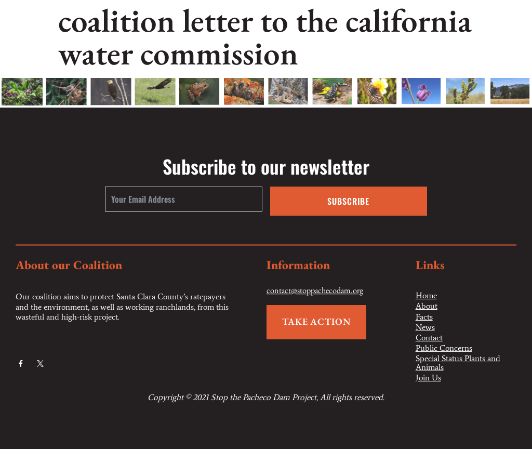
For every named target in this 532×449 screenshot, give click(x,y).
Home (426, 296)
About (426, 306)
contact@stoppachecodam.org (315, 290)
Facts (424, 317)
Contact (429, 338)
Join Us (428, 378)
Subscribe (348, 201)
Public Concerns (444, 348)
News (425, 327)
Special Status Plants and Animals (458, 362)
